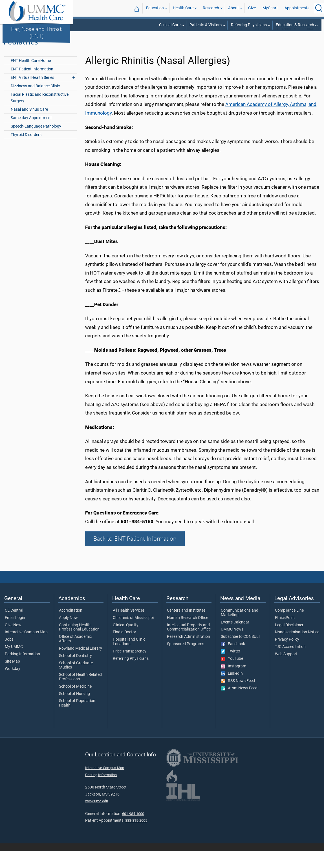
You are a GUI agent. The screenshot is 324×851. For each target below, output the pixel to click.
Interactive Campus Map (26, 640)
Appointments (297, 8)
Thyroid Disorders (26, 142)
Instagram (233, 674)
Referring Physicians (249, 25)
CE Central (14, 618)
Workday (12, 676)
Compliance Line (289, 618)
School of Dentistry (75, 663)
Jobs (9, 647)
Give (252, 8)
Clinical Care (169, 25)
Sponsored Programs (185, 651)
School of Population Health (77, 711)
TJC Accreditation (290, 654)
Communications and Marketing (239, 620)
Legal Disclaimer (289, 633)
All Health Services (129, 618)
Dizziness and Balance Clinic (35, 93)
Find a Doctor (124, 640)
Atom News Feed (239, 696)
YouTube (232, 666)
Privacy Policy (287, 647)
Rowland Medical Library (80, 656)
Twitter (230, 659)
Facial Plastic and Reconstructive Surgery (40, 105)
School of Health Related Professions (80, 684)
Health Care (183, 8)
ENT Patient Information (32, 76)
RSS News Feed (238, 688)
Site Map (12, 669)
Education (155, 8)
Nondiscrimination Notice (297, 640)
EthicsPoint (285, 625)
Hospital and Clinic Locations (129, 649)
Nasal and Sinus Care (29, 117)
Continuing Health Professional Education (79, 635)
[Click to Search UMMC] (319, 8)
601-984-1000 (133, 821)
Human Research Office (187, 625)
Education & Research (295, 25)
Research (211, 8)
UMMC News (232, 637)
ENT (256, 37)
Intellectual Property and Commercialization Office (189, 635)
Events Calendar (235, 630)
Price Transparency (129, 659)
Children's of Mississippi (133, 625)
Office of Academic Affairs (75, 646)
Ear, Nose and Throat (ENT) (36, 32)
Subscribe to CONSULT (240, 644)
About (233, 8)
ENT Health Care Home (31, 68)
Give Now (13, 633)
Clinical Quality (125, 633)
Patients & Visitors (205, 25)
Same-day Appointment (31, 125)
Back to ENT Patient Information (135, 546)
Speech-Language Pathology (36, 134)
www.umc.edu (96, 809)
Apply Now (68, 625)
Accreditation (70, 618)
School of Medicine (75, 694)
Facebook (233, 651)
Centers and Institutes (186, 618)
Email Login (15, 625)
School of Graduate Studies (76, 673)
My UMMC (14, 654)
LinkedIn (232, 681)
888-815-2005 (136, 828)
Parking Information (22, 662)
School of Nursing (74, 701)
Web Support (286, 662)
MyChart (270, 8)
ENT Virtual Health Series (32, 85)
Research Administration (188, 644)
